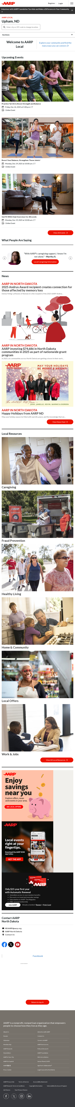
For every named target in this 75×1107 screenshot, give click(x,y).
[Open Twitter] (11, 945)
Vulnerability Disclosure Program (57, 1086)
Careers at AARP (42, 1040)
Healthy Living (11, 594)
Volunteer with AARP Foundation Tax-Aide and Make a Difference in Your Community (35, 10)
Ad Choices (6, 1090)
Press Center (7, 1070)
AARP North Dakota (13, 931)
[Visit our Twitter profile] (14, 1096)
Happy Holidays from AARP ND (23, 413)
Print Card (47, 905)
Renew (38, 905)
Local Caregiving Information (45, 262)
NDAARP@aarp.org (13, 928)
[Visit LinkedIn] (29, 1096)
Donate (5, 1036)
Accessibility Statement (40, 1082)
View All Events (60, 233)
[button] (72, 3)
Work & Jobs (10, 754)
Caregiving (9, 487)
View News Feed (60, 422)
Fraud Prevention (13, 540)
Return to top (37, 1002)
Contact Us (10, 935)
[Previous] (4, 258)
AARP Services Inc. (43, 1044)
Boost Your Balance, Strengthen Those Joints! (21, 160)
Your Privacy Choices (21, 1090)
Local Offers (10, 701)
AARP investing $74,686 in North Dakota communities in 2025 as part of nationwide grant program (34, 352)
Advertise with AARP (44, 1032)
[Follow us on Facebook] (6, 1096)
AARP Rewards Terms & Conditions (14, 1086)
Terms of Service (24, 1082)
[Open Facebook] (4, 945)
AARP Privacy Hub (8, 1082)
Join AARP (12, 905)
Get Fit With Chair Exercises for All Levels (19, 217)
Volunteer (6, 1040)
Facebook (38, 956)
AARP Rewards (7, 1049)
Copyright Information (35, 1086)
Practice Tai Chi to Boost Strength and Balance (21, 104)
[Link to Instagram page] (21, 1096)
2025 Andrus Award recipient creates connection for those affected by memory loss (37, 288)
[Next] (70, 258)
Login (60, 3)
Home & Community (15, 647)
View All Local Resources (57, 760)
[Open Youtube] (18, 945)
